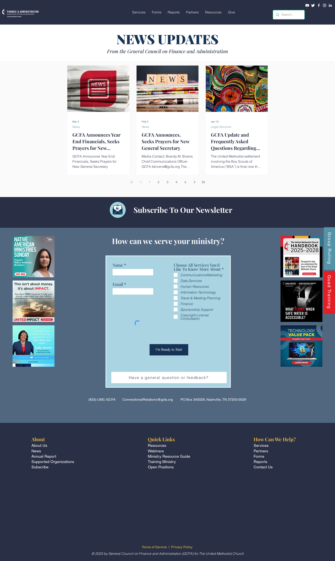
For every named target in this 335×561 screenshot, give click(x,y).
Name (118, 265)
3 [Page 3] (167, 182)
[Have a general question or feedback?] (169, 377)
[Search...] (288, 14)
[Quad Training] (329, 292)
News (76, 127)
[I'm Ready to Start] (169, 349)
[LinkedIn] (330, 5)
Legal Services (221, 127)
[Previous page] (140, 182)
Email (118, 284)
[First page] (131, 182)
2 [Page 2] (158, 182)
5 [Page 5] (185, 182)
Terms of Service (154, 547)
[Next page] (194, 182)
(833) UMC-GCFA (102, 399)
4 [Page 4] (176, 182)
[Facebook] (319, 5)
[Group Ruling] (329, 248)
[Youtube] (307, 5)
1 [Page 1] (149, 182)
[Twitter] (313, 5)
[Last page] (203, 182)
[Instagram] (324, 5)
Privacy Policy (182, 547)
